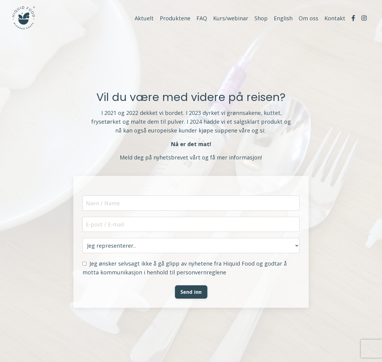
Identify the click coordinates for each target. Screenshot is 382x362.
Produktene (175, 18)
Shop (261, 18)
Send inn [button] (191, 292)
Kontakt (334, 18)
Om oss (308, 18)
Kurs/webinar (230, 18)
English (283, 18)
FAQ (201, 18)
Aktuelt (144, 18)
